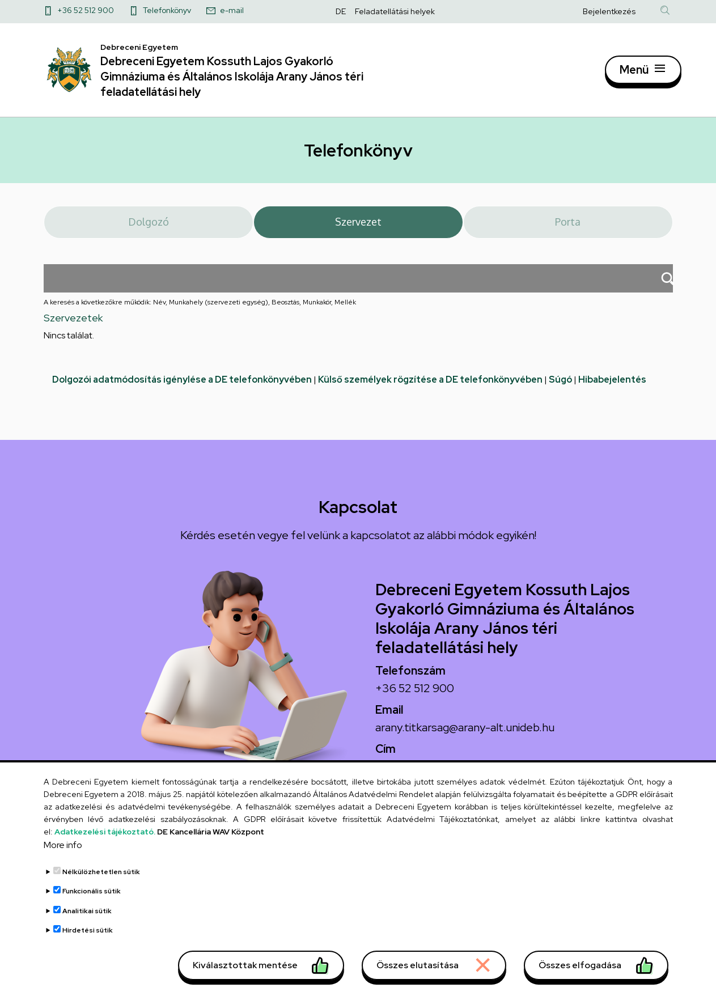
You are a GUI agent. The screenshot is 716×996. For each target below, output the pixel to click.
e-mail (232, 10)
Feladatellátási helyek (395, 11)
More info (63, 853)
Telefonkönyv (167, 10)
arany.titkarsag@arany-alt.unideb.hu (464, 730)
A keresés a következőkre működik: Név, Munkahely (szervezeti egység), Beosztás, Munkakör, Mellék (200, 305)
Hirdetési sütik (87, 938)
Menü (634, 70)
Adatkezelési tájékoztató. (104, 839)
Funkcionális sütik (91, 899)
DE (341, 11)
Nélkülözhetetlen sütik (101, 879)
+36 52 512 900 (85, 10)
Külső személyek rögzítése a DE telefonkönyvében (430, 382)
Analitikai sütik (87, 918)
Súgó (560, 382)
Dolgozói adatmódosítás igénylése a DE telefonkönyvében (182, 382)
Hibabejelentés (612, 382)
